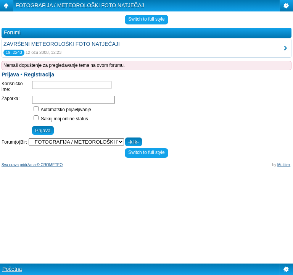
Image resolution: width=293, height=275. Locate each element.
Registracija (39, 74)
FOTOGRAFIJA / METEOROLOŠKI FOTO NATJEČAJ (80, 5)
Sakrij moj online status (61, 118)
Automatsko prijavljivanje (62, 109)
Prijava (10, 74)
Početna (12, 269)
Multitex (283, 165)
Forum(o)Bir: (14, 142)
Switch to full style (146, 19)
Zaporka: (10, 98)
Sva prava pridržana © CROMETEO (32, 165)
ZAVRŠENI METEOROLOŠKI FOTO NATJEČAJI (61, 44)
